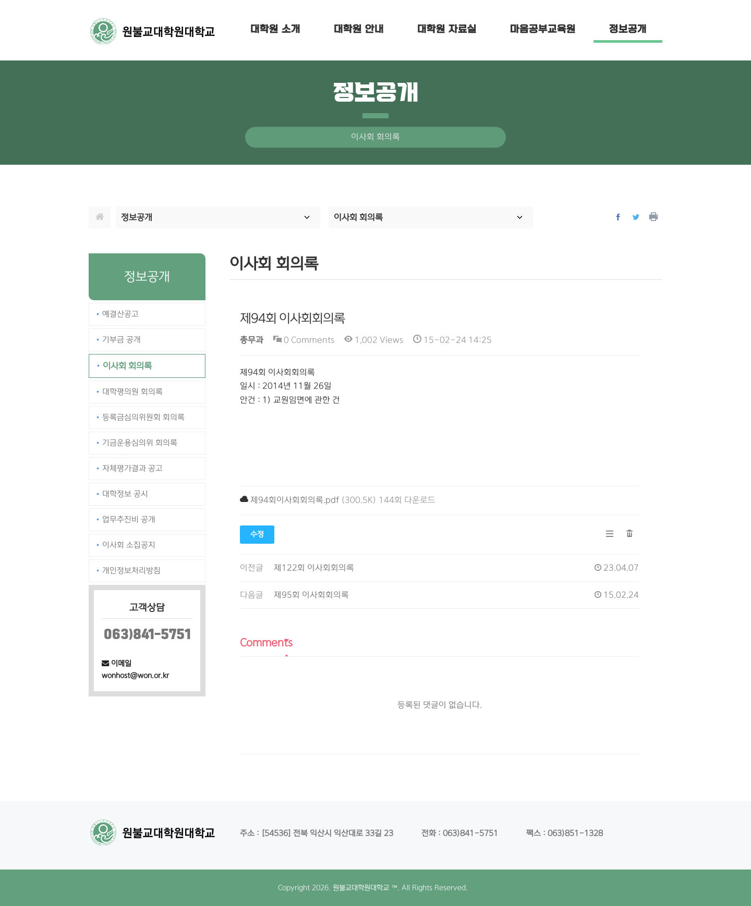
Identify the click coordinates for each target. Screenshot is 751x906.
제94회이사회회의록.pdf (294, 500)
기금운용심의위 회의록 (139, 442)
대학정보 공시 (125, 493)
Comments (266, 642)
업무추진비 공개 (128, 519)
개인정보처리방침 (131, 570)
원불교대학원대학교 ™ (365, 887)
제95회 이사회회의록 (311, 595)
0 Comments (303, 340)
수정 (257, 534)
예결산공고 (120, 314)
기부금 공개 (121, 339)
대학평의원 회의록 (132, 391)
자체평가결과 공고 (132, 468)
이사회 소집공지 (128, 545)
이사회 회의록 (127, 366)
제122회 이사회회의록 (314, 568)
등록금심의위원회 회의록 (143, 417)
